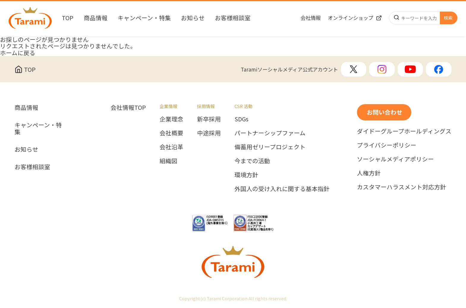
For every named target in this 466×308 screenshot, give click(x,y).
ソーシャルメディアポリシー (395, 159)
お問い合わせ (384, 112)
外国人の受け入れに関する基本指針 (282, 188)
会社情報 (310, 18)
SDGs (241, 119)
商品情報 (96, 18)
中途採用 (209, 133)
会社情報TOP (128, 107)
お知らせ (193, 18)
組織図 (168, 161)
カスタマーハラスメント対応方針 (401, 187)
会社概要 (171, 133)
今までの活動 (252, 161)
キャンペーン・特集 (144, 18)
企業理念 (171, 119)
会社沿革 (171, 147)
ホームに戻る (17, 52)
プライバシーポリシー (386, 145)
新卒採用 (209, 119)
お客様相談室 (233, 18)
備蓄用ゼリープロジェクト (270, 147)
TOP (67, 18)
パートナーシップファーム (270, 133)
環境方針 (246, 175)
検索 (448, 18)
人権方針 (369, 173)
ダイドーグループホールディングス (404, 131)
